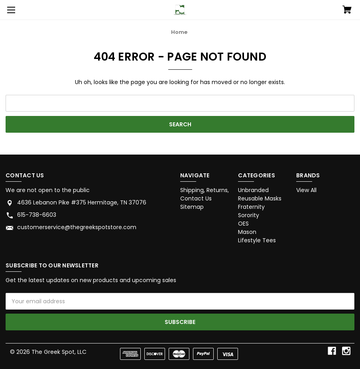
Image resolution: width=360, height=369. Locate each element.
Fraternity (251, 207)
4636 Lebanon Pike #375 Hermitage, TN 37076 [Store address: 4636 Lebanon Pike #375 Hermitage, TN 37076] (81, 202)
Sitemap (192, 207)
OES (243, 224)
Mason (247, 232)
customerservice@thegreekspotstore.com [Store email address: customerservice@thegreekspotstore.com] (76, 227)
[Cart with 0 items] (347, 10)
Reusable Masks (259, 198)
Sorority (248, 215)
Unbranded (253, 190)
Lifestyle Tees (257, 240)
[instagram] (346, 351)
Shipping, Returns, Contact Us (204, 194)
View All (306, 190)
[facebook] (332, 351)
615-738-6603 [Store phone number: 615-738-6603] (36, 215)
